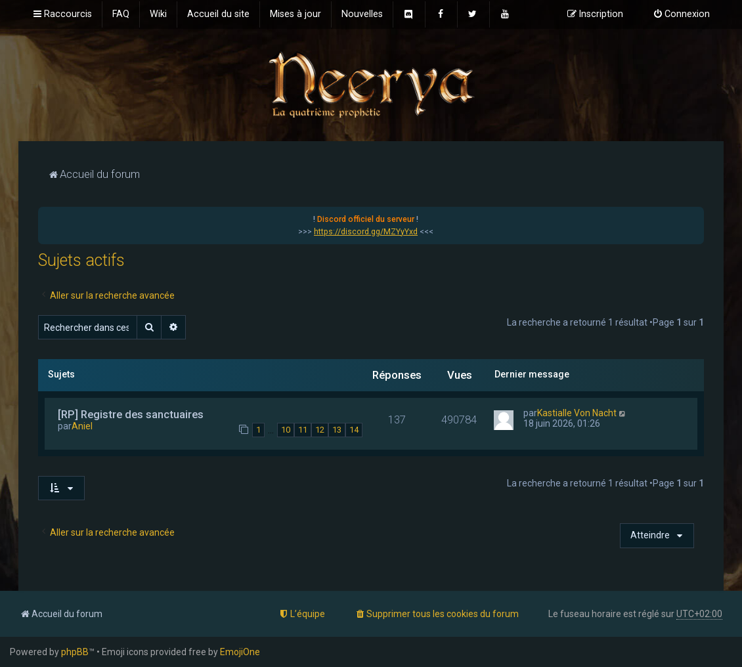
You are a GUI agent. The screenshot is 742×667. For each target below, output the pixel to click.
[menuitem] (120, 14)
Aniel (82, 426)
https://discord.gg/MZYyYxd (366, 231)
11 (302, 430)
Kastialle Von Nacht (577, 413)
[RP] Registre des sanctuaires (131, 414)
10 (285, 430)
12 (319, 430)
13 (336, 430)
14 (354, 430)
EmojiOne (240, 652)
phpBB (75, 652)
